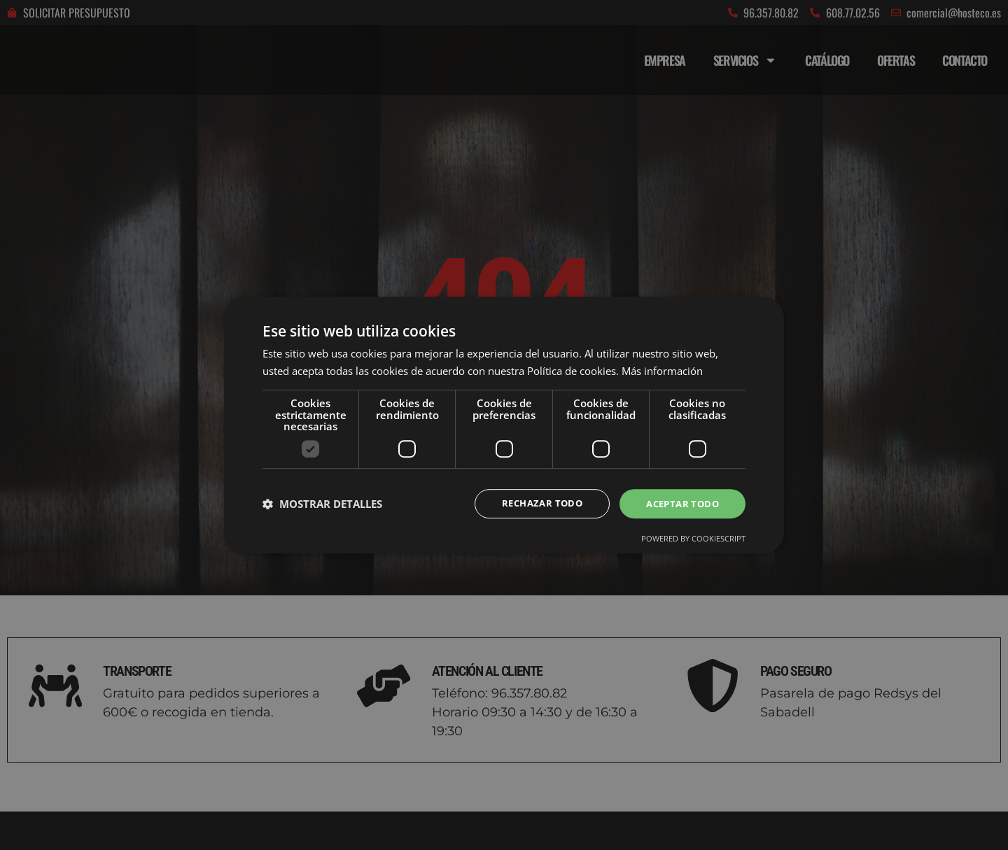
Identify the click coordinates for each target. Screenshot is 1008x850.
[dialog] (504, 425)
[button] (322, 503)
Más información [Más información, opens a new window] (662, 370)
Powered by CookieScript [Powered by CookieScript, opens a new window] (693, 539)
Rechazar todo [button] (534, 503)
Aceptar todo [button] (679, 503)
